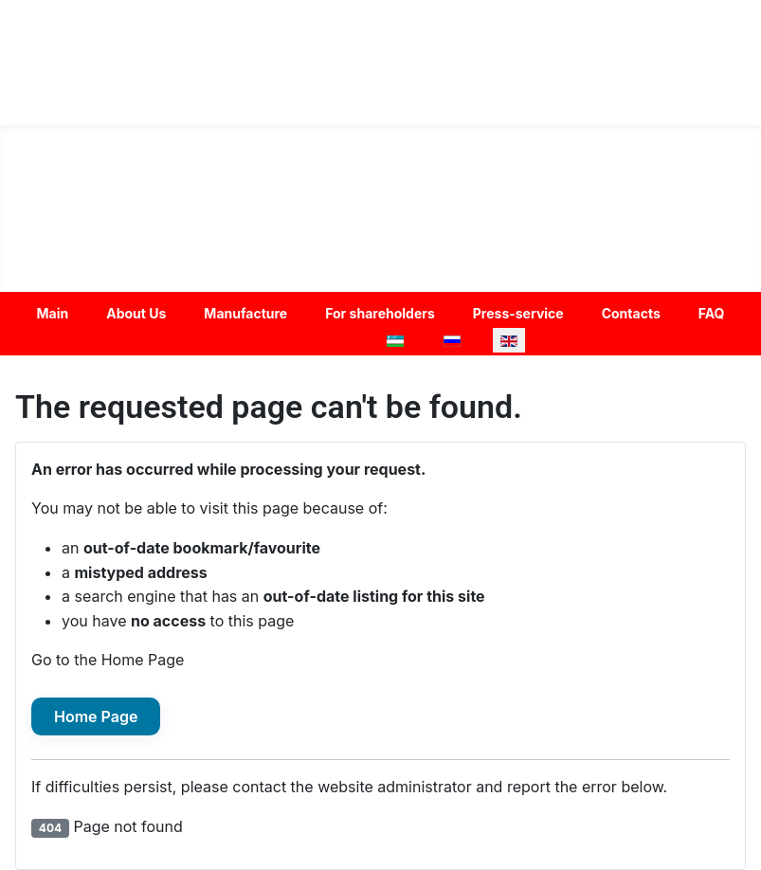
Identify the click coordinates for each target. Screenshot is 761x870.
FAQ (711, 313)
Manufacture (245, 313)
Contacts (631, 313)
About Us (136, 313)
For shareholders (380, 313)
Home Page (95, 716)
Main (53, 313)
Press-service (518, 313)
